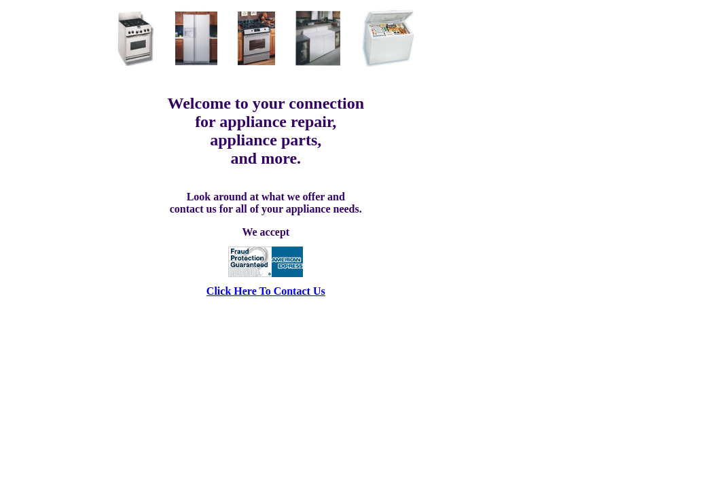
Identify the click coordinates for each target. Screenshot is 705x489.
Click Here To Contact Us (265, 291)
